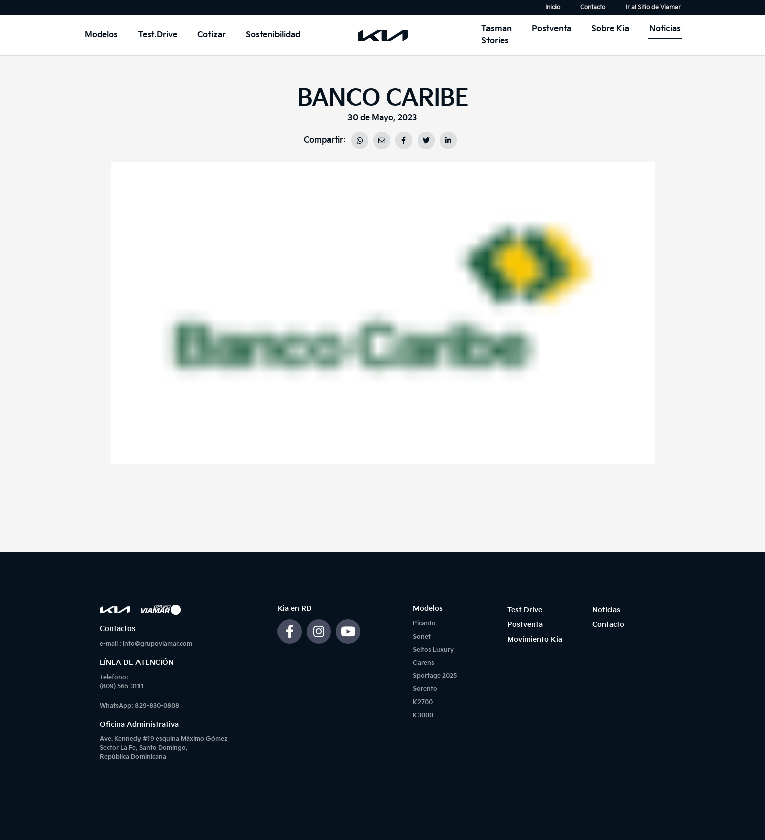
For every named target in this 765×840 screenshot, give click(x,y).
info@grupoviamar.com (157, 644)
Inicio (552, 7)
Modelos (101, 35)
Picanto (424, 623)
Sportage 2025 (435, 676)
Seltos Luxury (433, 650)
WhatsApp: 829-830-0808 (139, 706)
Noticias (665, 29)
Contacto (592, 7)
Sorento (425, 689)
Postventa (551, 29)
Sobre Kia (610, 29)
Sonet (422, 637)
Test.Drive (157, 35)
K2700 (423, 702)
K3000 (423, 715)
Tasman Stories (496, 35)
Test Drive (524, 610)
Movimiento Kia (534, 639)
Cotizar (211, 35)
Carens (423, 663)
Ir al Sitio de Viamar (653, 7)
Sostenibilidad (273, 35)
